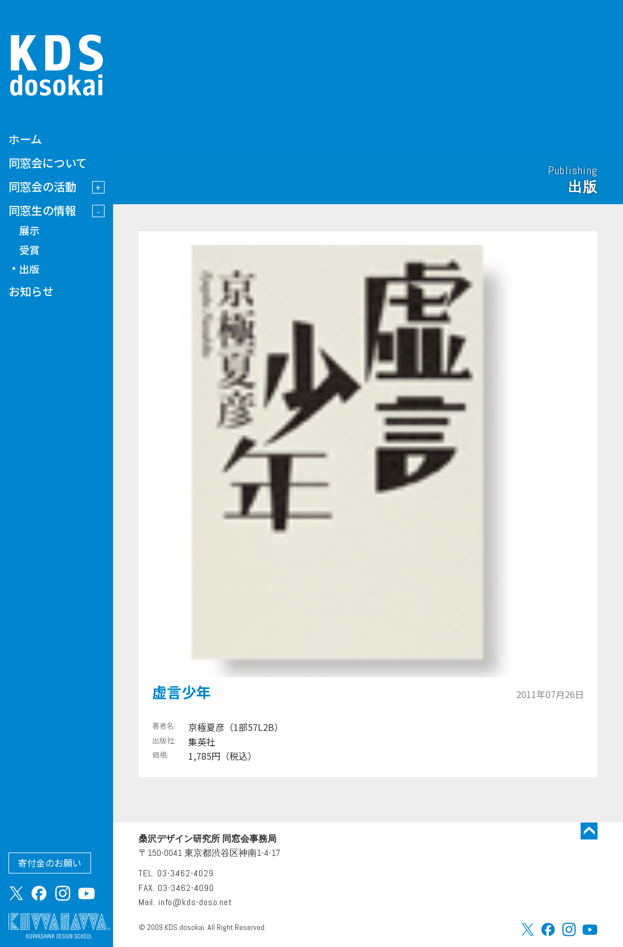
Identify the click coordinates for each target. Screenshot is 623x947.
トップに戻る (589, 831)
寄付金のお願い (49, 862)
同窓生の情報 (42, 210)
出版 (29, 268)
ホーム (25, 139)
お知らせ (31, 291)
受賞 (29, 249)
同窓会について (47, 162)
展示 (29, 230)
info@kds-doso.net (195, 902)
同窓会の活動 (42, 186)
